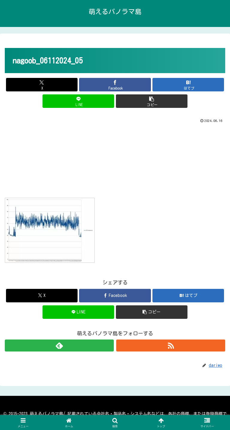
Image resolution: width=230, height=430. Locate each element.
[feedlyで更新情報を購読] (59, 345)
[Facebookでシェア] (115, 84)
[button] (151, 101)
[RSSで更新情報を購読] (170, 345)
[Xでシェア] (42, 84)
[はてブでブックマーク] (188, 84)
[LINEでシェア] (78, 101)
